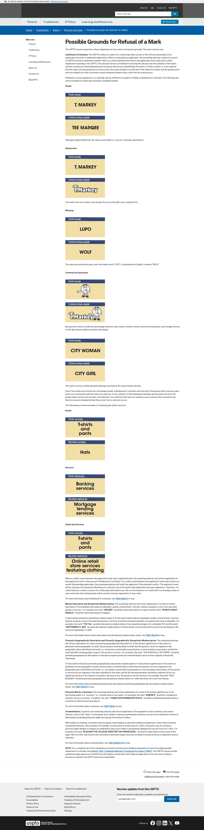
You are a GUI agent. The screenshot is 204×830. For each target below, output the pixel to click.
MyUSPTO (173, 8)
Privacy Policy (32, 803)
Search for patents (53, 789)
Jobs (152, 8)
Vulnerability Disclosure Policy (78, 796)
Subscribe (172, 799)
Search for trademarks (76, 789)
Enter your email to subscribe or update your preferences (142, 794)
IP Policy (32, 56)
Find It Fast (169, 22)
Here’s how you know (60, 1)
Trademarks (42, 30)
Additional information (154, 776)
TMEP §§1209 (152, 635)
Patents (32, 44)
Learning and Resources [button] (97, 21)
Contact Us (161, 8)
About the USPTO (33, 789)
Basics (56, 30)
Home (29, 30)
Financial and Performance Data (41, 811)
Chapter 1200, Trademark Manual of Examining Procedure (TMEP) (121, 751)
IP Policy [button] (70, 21)
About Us (143, 8)
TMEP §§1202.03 (116, 743)
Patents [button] (32, 21)
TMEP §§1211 (110, 706)
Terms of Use (32, 807)
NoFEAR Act (70, 807)
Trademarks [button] (51, 21)
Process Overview (73, 30)
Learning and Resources (40, 62)
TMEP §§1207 (122, 599)
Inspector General (72, 803)
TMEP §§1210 (82, 687)
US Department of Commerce (39, 796)
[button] (152, 772)
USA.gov (68, 811)
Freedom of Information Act (76, 800)
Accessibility (32, 800)
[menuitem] (32, 22)
